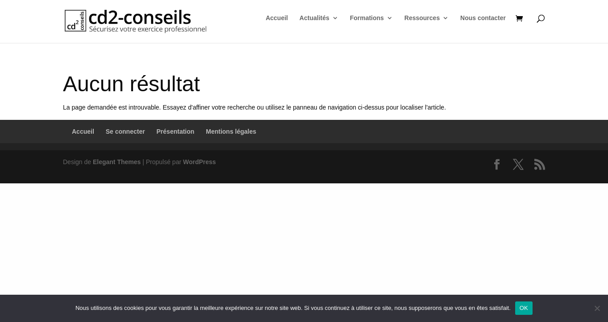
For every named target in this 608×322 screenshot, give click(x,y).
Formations (367, 18)
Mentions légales (231, 131)
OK (524, 308)
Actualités (314, 18)
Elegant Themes (117, 161)
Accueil (277, 18)
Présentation (176, 131)
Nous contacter (483, 18)
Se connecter (125, 131)
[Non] (596, 308)
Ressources (422, 18)
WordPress (199, 161)
